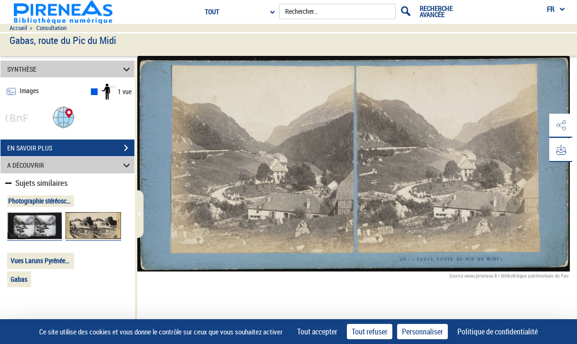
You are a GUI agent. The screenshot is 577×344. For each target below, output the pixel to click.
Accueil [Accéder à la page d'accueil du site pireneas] (18, 28)
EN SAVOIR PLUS (70, 148)
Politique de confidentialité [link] (497, 331)
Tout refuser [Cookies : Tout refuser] (370, 331)
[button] (64, 116)
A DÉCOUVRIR (70, 165)
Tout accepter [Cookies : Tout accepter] (317, 331)
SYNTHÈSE (70, 69)
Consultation (51, 28)
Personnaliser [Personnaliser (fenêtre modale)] (422, 331)
